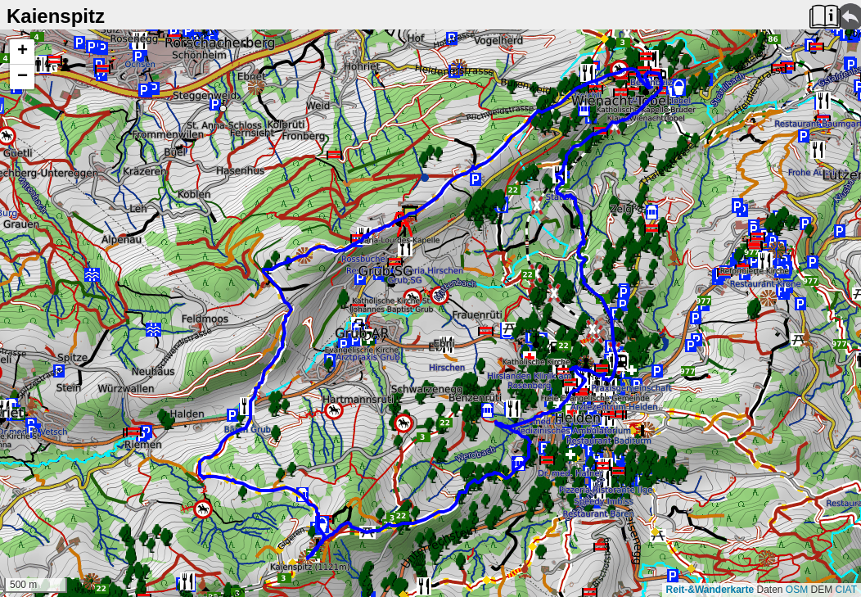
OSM (797, 589)
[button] (22, 52)
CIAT (846, 589)
